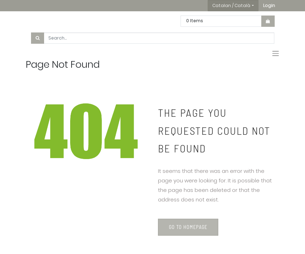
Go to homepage (188, 227)
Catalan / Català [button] (231, 5)
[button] (269, 5)
